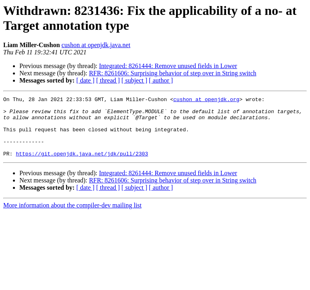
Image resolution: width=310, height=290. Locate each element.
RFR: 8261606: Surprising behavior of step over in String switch (172, 73)
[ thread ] (108, 80)
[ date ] (85, 80)
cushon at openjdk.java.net (95, 44)
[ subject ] (134, 80)
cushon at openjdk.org (206, 100)
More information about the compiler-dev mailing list (72, 217)
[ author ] (161, 80)
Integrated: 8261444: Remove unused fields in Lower (168, 65)
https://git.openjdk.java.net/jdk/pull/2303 (82, 165)
